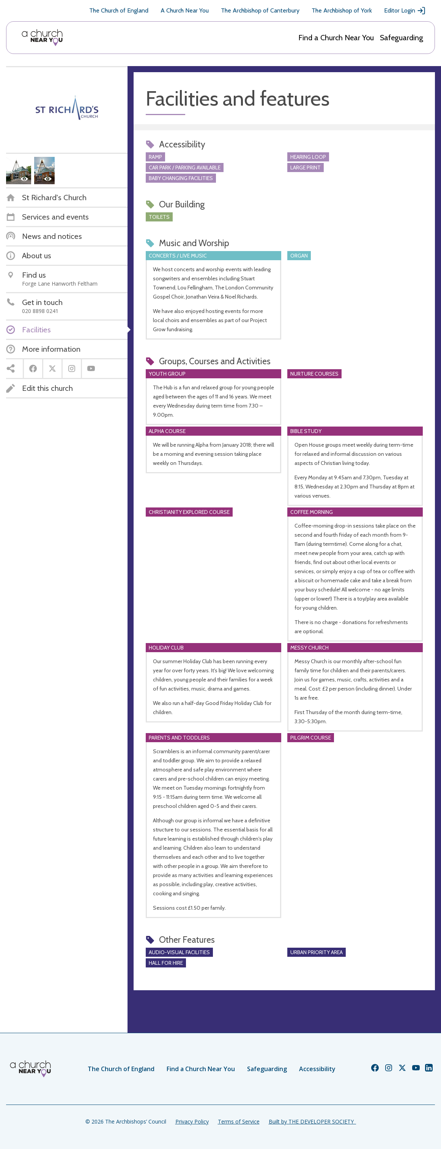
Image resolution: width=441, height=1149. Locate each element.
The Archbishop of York (342, 10)
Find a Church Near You (336, 37)
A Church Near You (185, 10)
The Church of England (118, 10)
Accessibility (317, 1069)
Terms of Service (239, 1121)
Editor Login (405, 10)
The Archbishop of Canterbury (260, 10)
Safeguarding (401, 37)
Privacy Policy (192, 1121)
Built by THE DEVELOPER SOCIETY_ (312, 1121)
